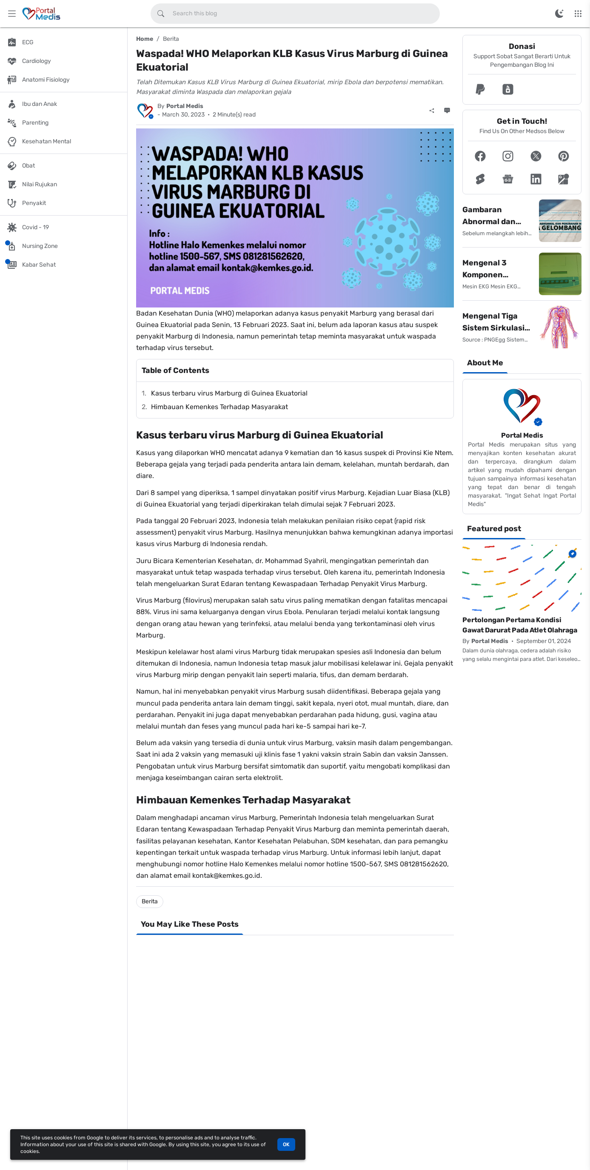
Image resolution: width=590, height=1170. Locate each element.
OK (286, 1144)
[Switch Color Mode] (559, 13)
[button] (480, 89)
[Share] (432, 110)
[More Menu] (578, 13)
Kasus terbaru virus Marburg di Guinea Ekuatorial (229, 393)
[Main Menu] (11, 13)
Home (144, 39)
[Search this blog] (160, 13)
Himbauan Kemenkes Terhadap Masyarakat (219, 407)
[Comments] (447, 110)
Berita (171, 39)
